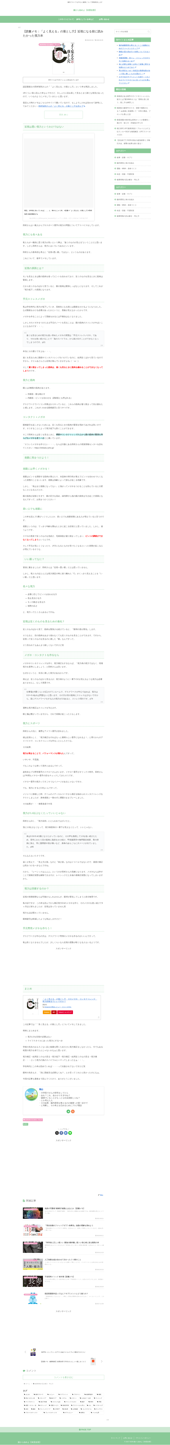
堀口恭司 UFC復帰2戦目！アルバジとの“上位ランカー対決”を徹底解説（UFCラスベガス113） (133, 131)
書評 (25, 1124)
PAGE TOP (85, 1430)
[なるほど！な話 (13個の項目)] (85, 1398)
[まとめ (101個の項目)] (27, 1394)
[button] (149, 31)
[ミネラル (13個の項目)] (63, 1398)
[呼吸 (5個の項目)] (100, 1402)
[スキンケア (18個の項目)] (42, 1398)
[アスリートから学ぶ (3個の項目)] (78, 1405)
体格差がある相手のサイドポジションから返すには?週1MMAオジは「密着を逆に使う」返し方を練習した (133, 99)
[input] (132, 31)
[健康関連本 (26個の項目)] (90, 1394)
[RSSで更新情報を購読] (73, 1111)
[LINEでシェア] (70, 1133)
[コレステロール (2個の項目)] (86, 1409)
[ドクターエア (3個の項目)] (98, 1405)
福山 (41, 1089)
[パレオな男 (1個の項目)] (97, 1412)
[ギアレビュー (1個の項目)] (70, 1412)
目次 (61, 114)
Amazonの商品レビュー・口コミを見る (57, 1007)
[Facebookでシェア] (61, 1133)
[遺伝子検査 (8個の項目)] (44, 1402)
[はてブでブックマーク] (66, 1133)
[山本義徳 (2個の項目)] (74, 1409)
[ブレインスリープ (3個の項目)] (44, 1409)
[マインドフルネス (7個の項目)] (71, 1402)
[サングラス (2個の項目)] (98, 1409)
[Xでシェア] (57, 1133)
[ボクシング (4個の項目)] (43, 1405)
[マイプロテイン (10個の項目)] (30, 1402)
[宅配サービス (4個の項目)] (53, 1405)
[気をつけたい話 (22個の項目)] (30, 1398)
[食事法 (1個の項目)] (84, 1412)
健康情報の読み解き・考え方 (33, 1119)
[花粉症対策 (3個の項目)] (65, 1405)
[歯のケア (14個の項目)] (53, 1398)
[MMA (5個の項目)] (92, 1402)
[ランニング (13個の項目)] (98, 1398)
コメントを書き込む (63, 1377)
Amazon (47, 1012)
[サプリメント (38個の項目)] (64, 1394)
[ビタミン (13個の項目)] (73, 1398)
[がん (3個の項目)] (89, 1405)
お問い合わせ (127, 1438)
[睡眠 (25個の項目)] (100, 1394)
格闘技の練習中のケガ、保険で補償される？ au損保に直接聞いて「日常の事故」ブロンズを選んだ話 (133, 111)
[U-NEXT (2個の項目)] (56, 1409)
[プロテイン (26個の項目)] (77, 1394)
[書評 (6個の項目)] (83, 1402)
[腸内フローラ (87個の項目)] (39, 1394)
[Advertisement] (63, 965)
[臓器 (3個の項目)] (33, 1409)
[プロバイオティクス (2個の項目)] (32, 1412)
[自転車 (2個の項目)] (66, 1409)
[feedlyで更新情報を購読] (68, 1111)
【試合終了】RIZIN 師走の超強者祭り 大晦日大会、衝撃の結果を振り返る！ (133, 141)
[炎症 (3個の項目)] (26, 1409)
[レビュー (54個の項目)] (52, 1394)
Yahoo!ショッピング (66, 1012)
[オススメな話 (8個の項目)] (56, 1402)
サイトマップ (115, 1438)
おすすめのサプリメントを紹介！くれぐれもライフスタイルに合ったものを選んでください (134, 80)
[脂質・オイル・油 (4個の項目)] (30, 1405)
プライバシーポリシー (143, 1438)
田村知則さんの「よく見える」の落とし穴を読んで (61, 106)
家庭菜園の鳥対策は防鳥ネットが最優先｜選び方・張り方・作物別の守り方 (133, 121)
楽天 (54, 1012)
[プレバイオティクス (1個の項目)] (52, 1412)
